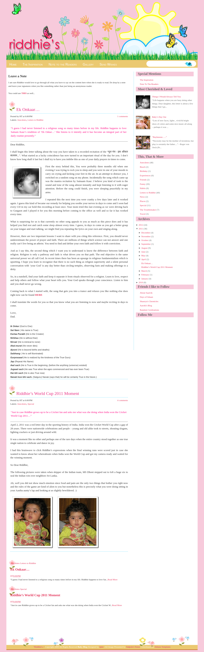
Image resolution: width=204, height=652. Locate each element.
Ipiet (101, 647)
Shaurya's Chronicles (149, 301)
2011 (141, 228)
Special (30, 404)
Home (13, 64)
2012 (141, 225)
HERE (38, 294)
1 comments (122, 116)
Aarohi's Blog (146, 305)
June (143, 252)
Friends (143, 179)
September (146, 244)
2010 (141, 282)
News (142, 197)
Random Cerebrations (149, 310)
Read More (112, 579)
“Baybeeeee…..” (159, 137)
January (144, 278)
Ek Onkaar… (28, 109)
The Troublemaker (148, 210)
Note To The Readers (149, 84)
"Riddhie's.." (39, 647)
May (143, 255)
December (145, 232)
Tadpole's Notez (133, 647)
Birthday (144, 171)
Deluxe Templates (163, 647)
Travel (143, 214)
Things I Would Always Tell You (166, 96)
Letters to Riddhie (35, 120)
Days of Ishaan (146, 297)
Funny (143, 184)
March (144, 271)
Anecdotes (21, 120)
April (143, 259)
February (145, 274)
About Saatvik (146, 293)
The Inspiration (33, 64)
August (144, 248)
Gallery (88, 64)
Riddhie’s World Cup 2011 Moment (47, 393)
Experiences (145, 175)
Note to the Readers (63, 64)
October (144, 240)
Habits (143, 188)
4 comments (122, 400)
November (145, 236)
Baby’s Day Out (159, 117)
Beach (143, 167)
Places (143, 201)
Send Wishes (108, 64)
